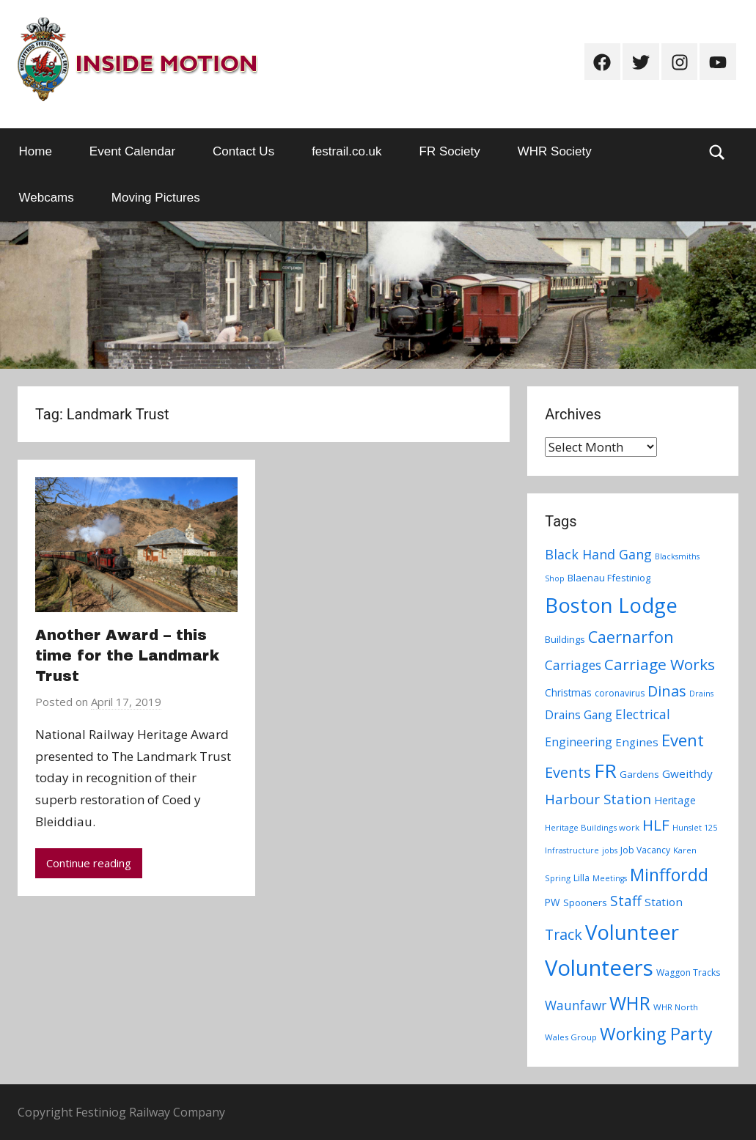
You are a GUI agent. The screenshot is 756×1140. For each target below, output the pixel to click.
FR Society (449, 151)
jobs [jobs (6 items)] (609, 850)
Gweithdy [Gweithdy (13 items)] (687, 773)
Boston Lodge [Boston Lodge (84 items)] (611, 605)
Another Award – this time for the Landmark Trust (127, 655)
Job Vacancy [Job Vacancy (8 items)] (645, 850)
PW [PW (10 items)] (552, 902)
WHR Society (555, 151)
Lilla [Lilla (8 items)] (581, 878)
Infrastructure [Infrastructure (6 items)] (572, 850)
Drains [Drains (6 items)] (701, 693)
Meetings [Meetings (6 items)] (609, 878)
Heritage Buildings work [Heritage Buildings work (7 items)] (592, 827)
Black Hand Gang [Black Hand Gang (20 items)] (598, 554)
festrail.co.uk (346, 151)
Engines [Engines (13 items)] (636, 742)
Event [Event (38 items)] (682, 740)
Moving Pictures (155, 198)
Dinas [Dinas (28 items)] (666, 691)
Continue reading (88, 863)
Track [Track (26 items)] (563, 934)
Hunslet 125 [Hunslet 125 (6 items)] (694, 828)
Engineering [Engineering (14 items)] (578, 742)
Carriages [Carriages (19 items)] (573, 665)
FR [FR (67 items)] (605, 770)
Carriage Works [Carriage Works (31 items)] (659, 664)
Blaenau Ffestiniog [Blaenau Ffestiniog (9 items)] (609, 577)
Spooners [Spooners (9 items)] (585, 902)
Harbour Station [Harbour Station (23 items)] (598, 799)
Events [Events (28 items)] (568, 772)
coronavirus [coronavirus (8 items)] (620, 693)
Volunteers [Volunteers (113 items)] (599, 967)
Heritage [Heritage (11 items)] (675, 800)
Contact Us (243, 151)
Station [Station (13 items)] (664, 901)
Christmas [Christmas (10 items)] (568, 692)
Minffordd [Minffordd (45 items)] (669, 874)
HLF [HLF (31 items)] (655, 824)
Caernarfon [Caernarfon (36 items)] (631, 636)
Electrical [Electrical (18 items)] (642, 714)
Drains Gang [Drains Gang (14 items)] (578, 715)
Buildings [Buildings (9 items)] (565, 639)
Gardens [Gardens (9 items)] (639, 774)
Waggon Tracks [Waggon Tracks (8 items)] (688, 972)
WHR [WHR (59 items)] (629, 1002)
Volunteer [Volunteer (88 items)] (632, 932)
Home (35, 151)
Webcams (46, 198)
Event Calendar (132, 151)
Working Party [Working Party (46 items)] (656, 1033)
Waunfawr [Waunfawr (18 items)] (575, 1005)
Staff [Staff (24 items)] (626, 901)
